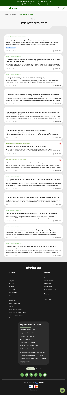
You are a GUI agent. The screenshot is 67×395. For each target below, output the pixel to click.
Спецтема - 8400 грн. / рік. (27, 329)
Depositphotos (48, 299)
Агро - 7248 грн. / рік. (26, 339)
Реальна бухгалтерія (14, 303)
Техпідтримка (47, 283)
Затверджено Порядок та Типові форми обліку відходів (26, 130)
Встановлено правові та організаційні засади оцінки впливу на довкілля (32, 213)
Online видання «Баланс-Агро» (13, 143)
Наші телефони (48, 286)
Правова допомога (26, 143)
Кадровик (11, 298)
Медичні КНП (12, 300)
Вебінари (11, 286)
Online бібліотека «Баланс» (16, 315)
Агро (7, 159)
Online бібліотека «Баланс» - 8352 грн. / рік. (32, 352)
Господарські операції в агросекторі (17, 159)
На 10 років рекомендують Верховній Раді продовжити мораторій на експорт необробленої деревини (34, 60)
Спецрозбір (12, 289)
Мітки (10, 318)
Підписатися (42, 4)
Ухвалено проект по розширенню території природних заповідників (30, 230)
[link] (33, 43)
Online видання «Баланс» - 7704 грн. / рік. (32, 355)
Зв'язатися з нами (49, 280)
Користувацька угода (50, 289)
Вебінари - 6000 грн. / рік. (27, 349)
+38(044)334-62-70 (25, 4)
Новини (8, 36)
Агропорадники (13, 292)
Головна (11, 278)
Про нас (46, 278)
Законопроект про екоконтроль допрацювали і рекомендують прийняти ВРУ (33, 197)
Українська (31, 369)
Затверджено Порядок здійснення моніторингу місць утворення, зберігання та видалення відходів (33, 113)
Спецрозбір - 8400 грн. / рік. (28, 342)
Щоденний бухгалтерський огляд (18, 36)
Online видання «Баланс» (16, 309)
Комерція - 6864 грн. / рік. (27, 336)
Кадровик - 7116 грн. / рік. (27, 333)
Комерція (11, 283)
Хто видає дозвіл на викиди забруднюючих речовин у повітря (28, 40)
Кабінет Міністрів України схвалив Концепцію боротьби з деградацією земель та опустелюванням (31, 247)
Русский (38, 369)
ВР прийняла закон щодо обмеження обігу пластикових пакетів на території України (33, 180)
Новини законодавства (15, 56)
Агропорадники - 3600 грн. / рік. (29, 345)
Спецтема (11, 280)
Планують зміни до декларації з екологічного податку (26, 78)
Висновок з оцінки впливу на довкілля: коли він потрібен (26, 146)
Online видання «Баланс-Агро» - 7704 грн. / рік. (33, 358)
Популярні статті (25, 361)
